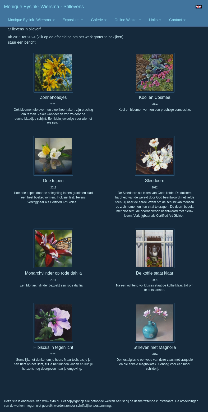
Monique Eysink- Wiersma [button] (31, 20)
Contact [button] (177, 20)
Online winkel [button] (127, 20)
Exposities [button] (73, 20)
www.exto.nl (50, 401)
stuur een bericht (21, 42)
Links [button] (155, 20)
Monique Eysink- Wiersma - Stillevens (44, 6)
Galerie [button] (99, 20)
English (199, 6)
